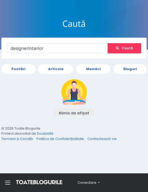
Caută (124, 48)
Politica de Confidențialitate (60, 138)
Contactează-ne (102, 138)
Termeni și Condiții (17, 138)
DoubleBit (45, 133)
